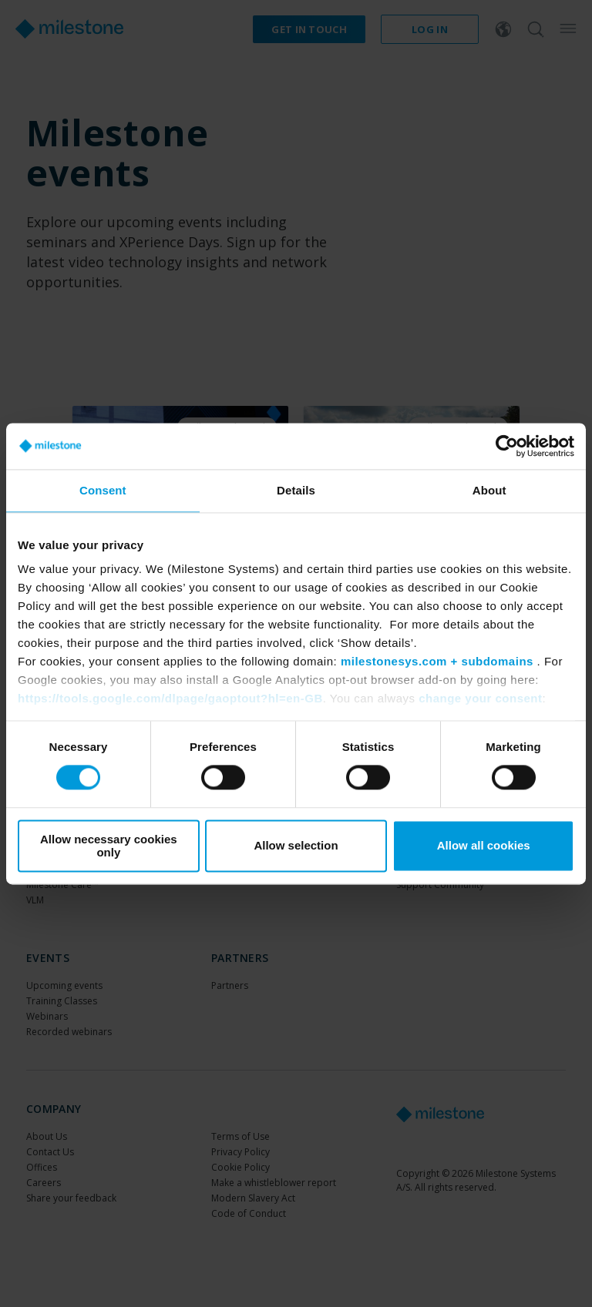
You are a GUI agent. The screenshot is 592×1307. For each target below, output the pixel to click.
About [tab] (489, 490)
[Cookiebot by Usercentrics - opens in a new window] (506, 445)
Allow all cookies (483, 846)
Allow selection (296, 846)
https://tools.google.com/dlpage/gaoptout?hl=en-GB (170, 698)
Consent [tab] (102, 490)
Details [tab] (296, 490)
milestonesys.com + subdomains (437, 661)
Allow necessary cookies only (108, 846)
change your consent (480, 698)
